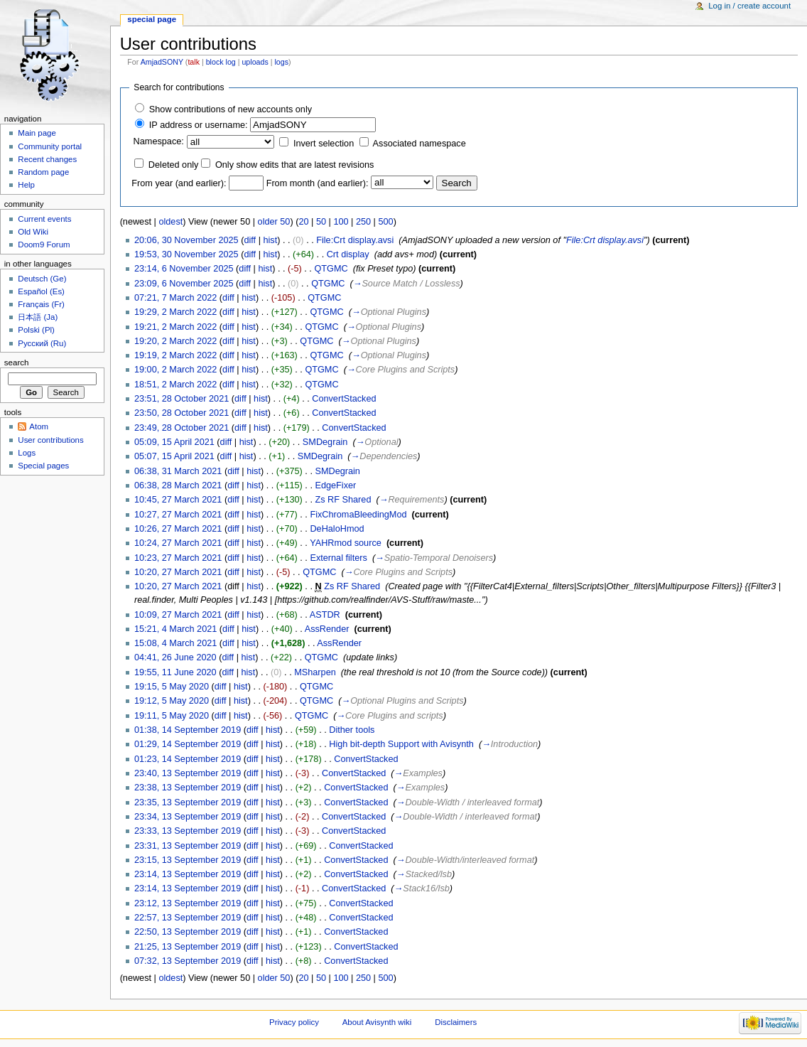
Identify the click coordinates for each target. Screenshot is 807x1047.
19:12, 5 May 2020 (171, 701)
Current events (44, 219)
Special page (151, 19)
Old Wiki (33, 231)
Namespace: (159, 141)
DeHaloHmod (337, 529)
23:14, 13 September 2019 (187, 874)
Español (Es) (41, 291)
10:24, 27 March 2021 (178, 543)
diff (250, 240)
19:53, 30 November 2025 (186, 254)
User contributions (50, 440)
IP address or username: (198, 125)
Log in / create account (749, 5)
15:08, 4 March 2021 (175, 643)
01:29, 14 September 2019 (187, 744)
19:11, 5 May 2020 (171, 716)
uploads (255, 62)
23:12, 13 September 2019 (187, 903)
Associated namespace (419, 144)
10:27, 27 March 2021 (178, 515)
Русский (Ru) (42, 343)
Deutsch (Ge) (42, 278)
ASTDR (325, 615)
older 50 (274, 222)
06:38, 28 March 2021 (178, 485)
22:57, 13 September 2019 (187, 918)
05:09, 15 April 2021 (174, 442)
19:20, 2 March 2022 (175, 341)
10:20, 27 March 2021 (178, 572)
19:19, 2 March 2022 (175, 355)
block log (221, 62)
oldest (170, 222)
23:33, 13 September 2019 (187, 831)
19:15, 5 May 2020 (171, 687)
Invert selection (323, 144)
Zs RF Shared (343, 500)
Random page (43, 172)
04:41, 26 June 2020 (175, 657)
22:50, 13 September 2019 (187, 932)
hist (270, 240)
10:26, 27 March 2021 (178, 529)
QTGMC (330, 269)
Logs (27, 453)
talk (194, 62)
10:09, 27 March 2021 (178, 615)
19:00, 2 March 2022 (175, 370)
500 (385, 222)
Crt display (348, 254)
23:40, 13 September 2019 (187, 773)
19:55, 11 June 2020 (175, 672)
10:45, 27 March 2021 (178, 500)
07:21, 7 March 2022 (175, 298)
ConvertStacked (344, 399)
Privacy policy (294, 1022)
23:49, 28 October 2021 (181, 428)
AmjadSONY (162, 62)
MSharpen (315, 672)
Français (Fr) (41, 304)
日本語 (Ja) (38, 317)
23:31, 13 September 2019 (187, 846)
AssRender (327, 629)
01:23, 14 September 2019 (187, 759)
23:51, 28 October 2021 (181, 399)
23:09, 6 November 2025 (184, 284)
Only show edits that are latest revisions (294, 165)
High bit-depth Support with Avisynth (401, 744)
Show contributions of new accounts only (230, 109)
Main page (37, 133)
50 (321, 222)
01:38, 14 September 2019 (187, 730)
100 (340, 222)
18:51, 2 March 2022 (175, 385)
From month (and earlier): (317, 183)
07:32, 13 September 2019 (187, 961)
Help (26, 185)
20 (303, 222)
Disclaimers (456, 1022)
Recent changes (47, 159)
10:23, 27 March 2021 (178, 558)
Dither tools (351, 730)
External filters (338, 558)
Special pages (43, 465)
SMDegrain (325, 442)
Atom (38, 426)
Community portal (50, 146)
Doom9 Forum (44, 244)
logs (281, 62)
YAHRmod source (345, 543)
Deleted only (173, 165)
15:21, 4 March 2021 (175, 629)
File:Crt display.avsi (355, 240)
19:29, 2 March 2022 (175, 312)
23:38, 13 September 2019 (187, 788)
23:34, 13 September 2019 (187, 817)
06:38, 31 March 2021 (178, 471)
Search (16, 362)
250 (363, 222)
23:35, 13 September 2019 (187, 802)
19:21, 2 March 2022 (175, 327)
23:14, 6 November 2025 (184, 269)
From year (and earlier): (178, 183)
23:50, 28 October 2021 (181, 413)
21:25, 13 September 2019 (187, 947)
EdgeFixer (335, 485)
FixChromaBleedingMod (358, 515)
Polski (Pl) (36, 330)
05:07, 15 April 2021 (174, 456)
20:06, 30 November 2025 (186, 240)
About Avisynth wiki (377, 1022)
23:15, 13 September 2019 (187, 860)
